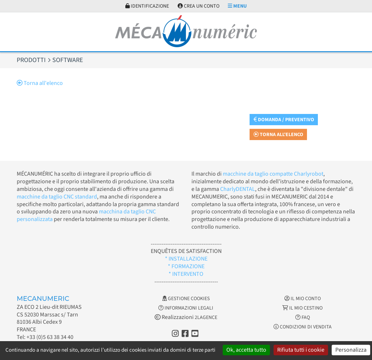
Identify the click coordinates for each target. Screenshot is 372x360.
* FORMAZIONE (186, 266)
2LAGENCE (206, 317)
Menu (237, 6)
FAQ (302, 317)
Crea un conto (198, 6)
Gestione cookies (186, 298)
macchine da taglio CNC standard (57, 197)
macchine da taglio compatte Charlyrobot (273, 174)
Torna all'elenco (40, 83)
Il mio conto (302, 298)
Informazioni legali (185, 308)
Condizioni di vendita (303, 327)
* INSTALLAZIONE (186, 259)
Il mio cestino (302, 308)
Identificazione (147, 6)
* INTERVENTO (186, 274)
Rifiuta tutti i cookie (300, 350)
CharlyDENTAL (237, 189)
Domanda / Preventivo (284, 119)
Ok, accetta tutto (246, 350)
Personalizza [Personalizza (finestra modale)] (351, 350)
